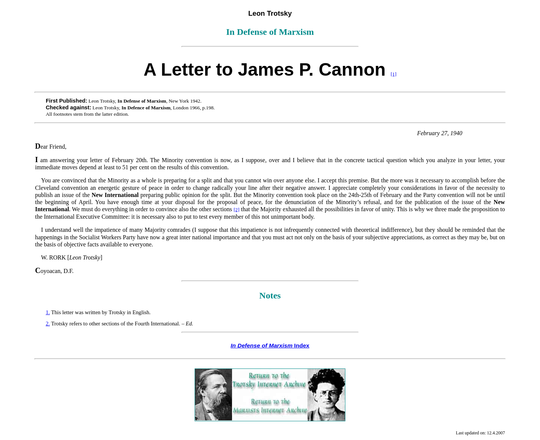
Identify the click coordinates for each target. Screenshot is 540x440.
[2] (237, 209)
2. (48, 324)
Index (270, 345)
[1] (394, 74)
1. (48, 312)
